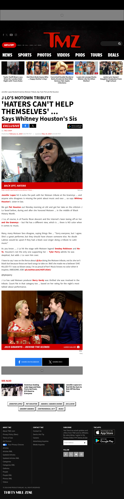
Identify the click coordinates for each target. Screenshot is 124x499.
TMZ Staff (8, 130)
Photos (44, 55)
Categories (7, 462)
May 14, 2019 (47, 134)
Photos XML (7, 479)
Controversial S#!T (46, 409)
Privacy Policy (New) (10, 434)
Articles (6, 448)
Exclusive (70, 404)
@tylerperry (6, 274)
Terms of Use (8, 438)
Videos (63, 55)
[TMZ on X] (7, 34)
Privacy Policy (68, 438)
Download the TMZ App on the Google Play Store (104, 441)
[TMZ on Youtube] (11, 35)
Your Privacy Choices (13, 445)
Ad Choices (7, 441)
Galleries (6, 468)
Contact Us (37, 431)
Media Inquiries (39, 445)
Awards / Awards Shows (51, 404)
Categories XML (9, 465)
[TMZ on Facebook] (3, 34)
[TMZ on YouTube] (76, 454)
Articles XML (7, 451)
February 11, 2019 (16, 134)
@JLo (39, 260)
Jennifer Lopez (15, 404)
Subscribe (84, 442)
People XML (7, 475)
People (5, 472)
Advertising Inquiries (40, 441)
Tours (96, 55)
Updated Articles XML (11, 458)
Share (28, 362)
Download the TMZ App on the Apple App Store (104, 432)
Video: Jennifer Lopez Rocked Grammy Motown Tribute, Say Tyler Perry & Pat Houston (17, 190)
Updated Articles (9, 455)
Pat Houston (31, 404)
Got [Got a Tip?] (9, 45)
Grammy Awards (27, 409)
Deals (113, 55)
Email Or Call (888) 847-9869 (29, 45)
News (7, 55)
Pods (80, 55)
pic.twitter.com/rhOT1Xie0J (38, 269)
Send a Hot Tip (38, 434)
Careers (36, 438)
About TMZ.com (9, 431)
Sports (24, 55)
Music (61, 409)
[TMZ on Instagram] (16, 34)
